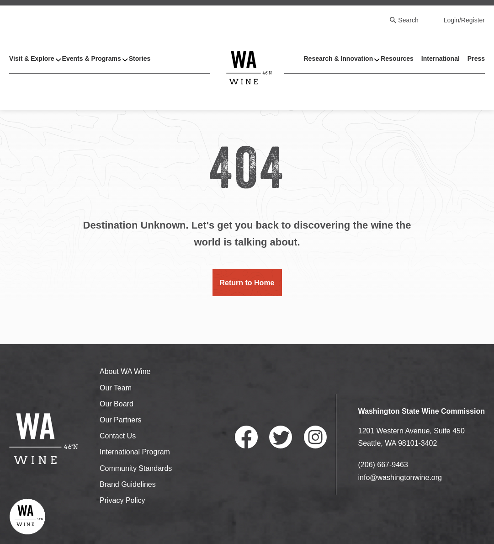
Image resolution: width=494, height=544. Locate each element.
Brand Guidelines (128, 484)
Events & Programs (91, 58)
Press (476, 58)
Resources (397, 58)
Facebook (246, 437)
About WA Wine (125, 371)
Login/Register (464, 20)
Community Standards (136, 468)
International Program (135, 452)
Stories (139, 58)
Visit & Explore (31, 58)
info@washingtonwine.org (400, 477)
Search (408, 20)
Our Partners (121, 420)
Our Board (116, 404)
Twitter (280, 437)
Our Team (116, 388)
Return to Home (247, 283)
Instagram (315, 437)
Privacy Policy (122, 500)
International (440, 58)
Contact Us (118, 436)
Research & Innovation (338, 58)
